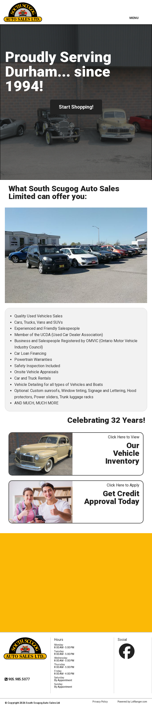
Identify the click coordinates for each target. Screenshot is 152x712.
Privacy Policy (100, 701)
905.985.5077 (19, 679)
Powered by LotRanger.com (132, 701)
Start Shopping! (76, 107)
